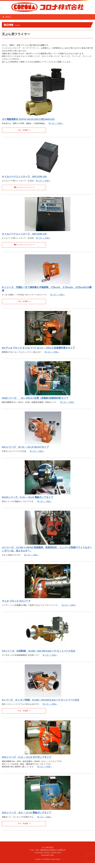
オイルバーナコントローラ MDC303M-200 (24, 176)
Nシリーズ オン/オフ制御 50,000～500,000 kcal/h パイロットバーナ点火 (40, 699)
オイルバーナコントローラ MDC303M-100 (24, 233)
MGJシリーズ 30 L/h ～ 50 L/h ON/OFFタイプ (25, 447)
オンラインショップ (24, 187)
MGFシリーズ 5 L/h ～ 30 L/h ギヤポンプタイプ (26, 757)
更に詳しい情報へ (55, 123)
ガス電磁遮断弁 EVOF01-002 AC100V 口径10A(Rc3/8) (28, 119)
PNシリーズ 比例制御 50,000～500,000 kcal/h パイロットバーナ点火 (38, 650)
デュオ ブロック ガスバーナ (16, 601)
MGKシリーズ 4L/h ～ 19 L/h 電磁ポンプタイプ (26, 812)
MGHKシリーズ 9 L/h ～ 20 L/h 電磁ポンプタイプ (27, 497)
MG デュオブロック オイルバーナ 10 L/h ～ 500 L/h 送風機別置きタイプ (38, 347)
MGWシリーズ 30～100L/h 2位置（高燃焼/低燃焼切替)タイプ (35, 398)
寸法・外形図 (24, 130)
